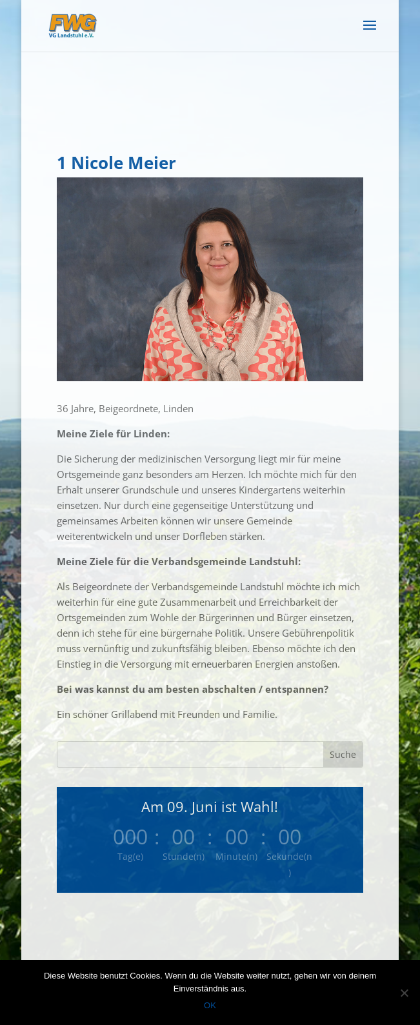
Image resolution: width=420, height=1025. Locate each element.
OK (210, 1005)
